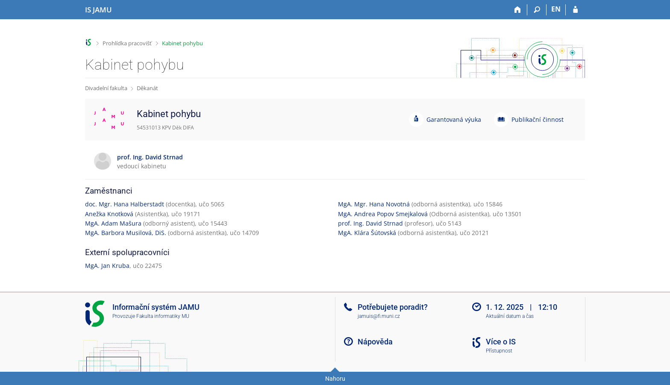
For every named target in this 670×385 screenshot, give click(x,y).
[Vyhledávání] (537, 9)
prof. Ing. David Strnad (370, 223)
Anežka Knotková (109, 214)
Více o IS (501, 341)
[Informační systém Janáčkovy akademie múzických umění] (98, 9)
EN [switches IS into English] (556, 9)
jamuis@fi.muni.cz (379, 316)
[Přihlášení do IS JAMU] (575, 9)
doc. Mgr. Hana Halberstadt (124, 204)
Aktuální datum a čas (510, 316)
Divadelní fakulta (106, 88)
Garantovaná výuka (453, 119)
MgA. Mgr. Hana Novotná (374, 204)
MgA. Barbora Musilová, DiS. (125, 233)
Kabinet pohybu (182, 43)
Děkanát (147, 88)
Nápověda (375, 341)
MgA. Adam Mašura (113, 223)
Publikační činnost (537, 119)
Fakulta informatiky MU (162, 316)
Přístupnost (499, 351)
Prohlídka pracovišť (127, 43)
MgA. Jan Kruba (107, 266)
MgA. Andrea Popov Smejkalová (383, 214)
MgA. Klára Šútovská (367, 233)
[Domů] (517, 9)
